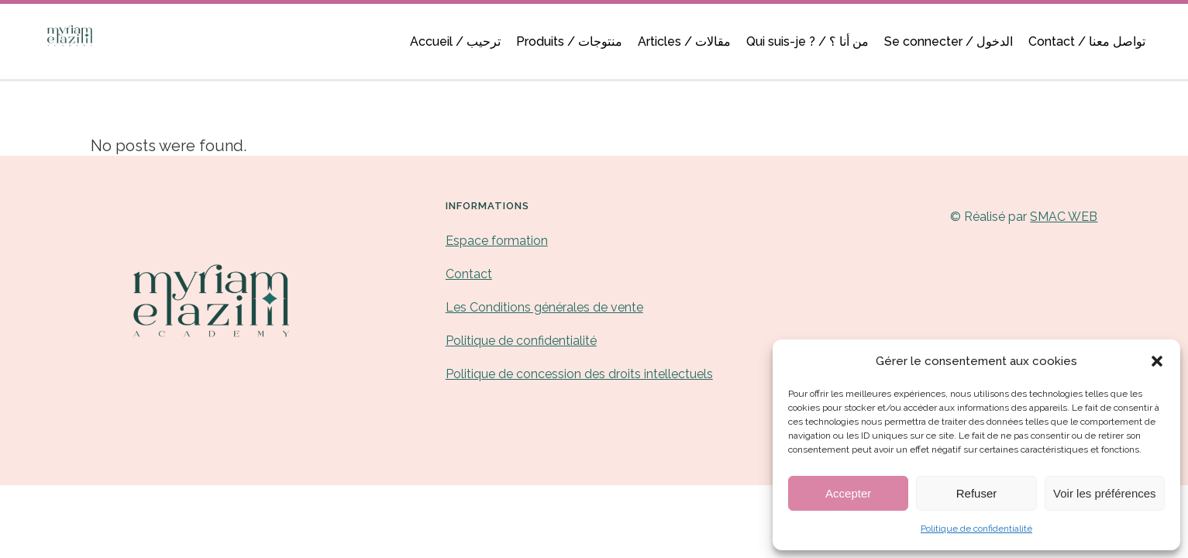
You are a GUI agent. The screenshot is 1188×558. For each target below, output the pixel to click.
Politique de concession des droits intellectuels (579, 374)
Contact (469, 274)
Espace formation (497, 240)
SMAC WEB (1063, 216)
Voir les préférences (1104, 493)
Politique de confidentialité (976, 528)
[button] (1157, 361)
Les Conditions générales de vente (544, 307)
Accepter (848, 493)
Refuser (976, 493)
